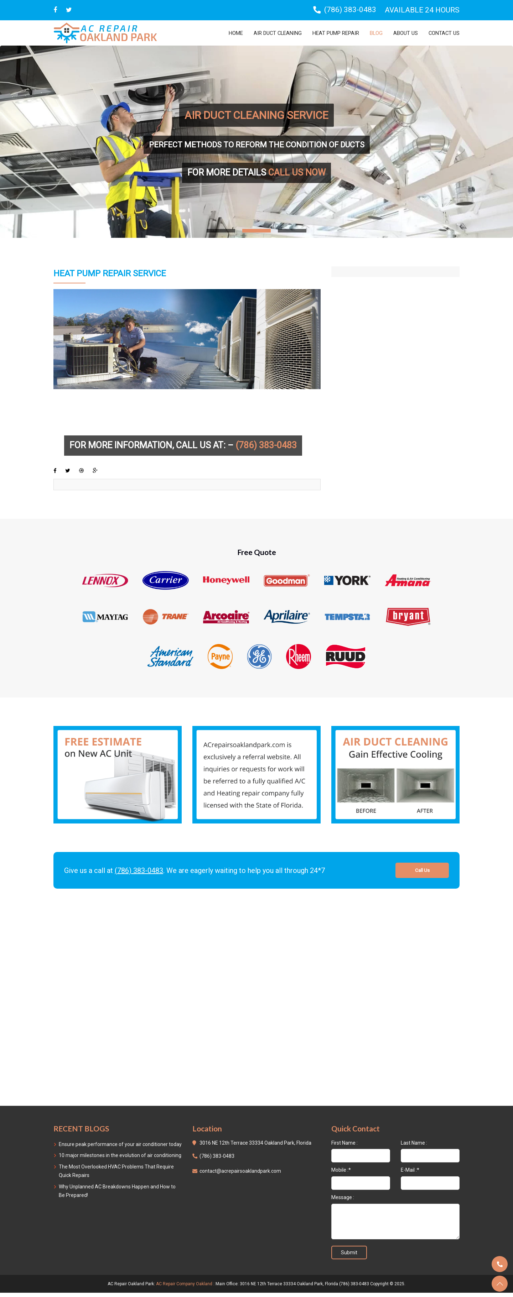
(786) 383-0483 (139, 874)
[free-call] (117, 778)
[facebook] (55, 474)
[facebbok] (55, 10)
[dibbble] (82, 474)
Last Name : (414, 1147)
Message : (342, 1201)
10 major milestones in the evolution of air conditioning (120, 1159)
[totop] (500, 1284)
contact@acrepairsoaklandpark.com (240, 1175)
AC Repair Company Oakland (184, 1288)
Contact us (443, 33)
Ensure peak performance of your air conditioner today (120, 1148)
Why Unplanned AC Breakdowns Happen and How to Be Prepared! (117, 1195)
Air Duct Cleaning (265, 33)
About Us (402, 33)
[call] (500, 1264)
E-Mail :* (410, 1174)
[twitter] (69, 10)
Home (220, 33)
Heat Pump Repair (328, 33)
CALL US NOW (297, 172)
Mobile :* (341, 1174)
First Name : (344, 1147)
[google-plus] (96, 474)
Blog (372, 33)
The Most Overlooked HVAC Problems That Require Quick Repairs (116, 1175)
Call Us (422, 874)
